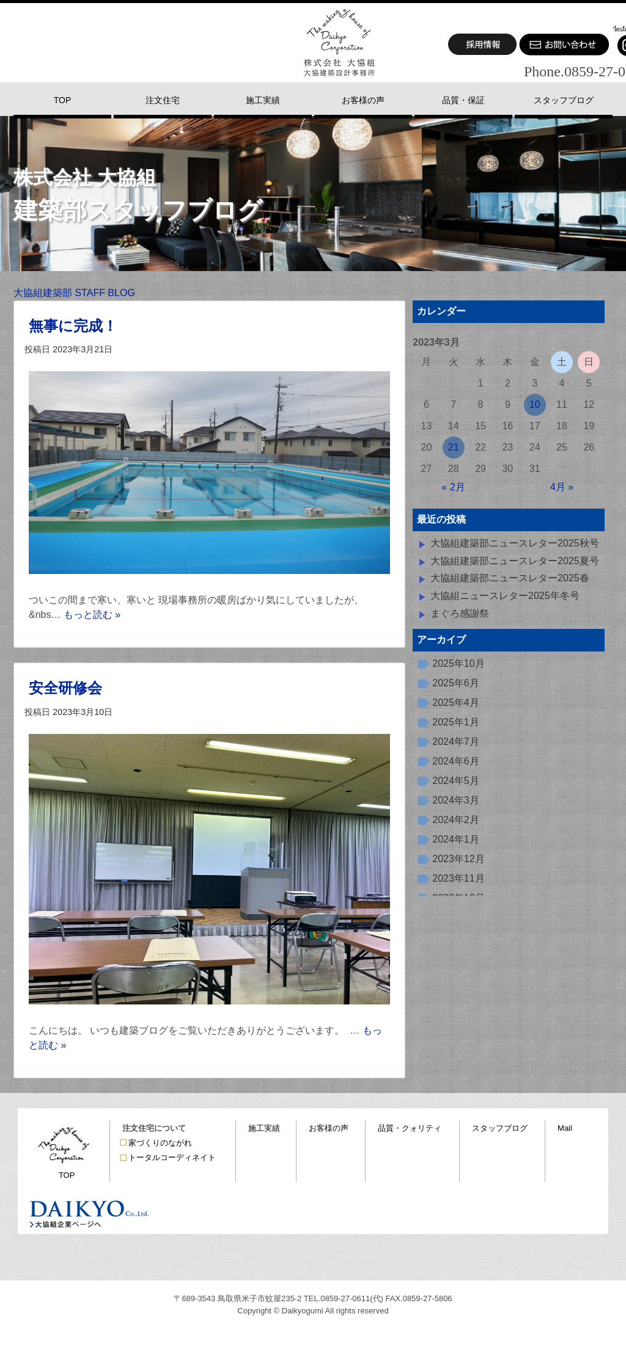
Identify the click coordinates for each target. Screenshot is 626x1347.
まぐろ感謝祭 (459, 613)
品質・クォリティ (409, 1128)
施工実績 (264, 1128)
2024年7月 (455, 741)
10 (534, 404)
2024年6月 (455, 761)
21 (453, 447)
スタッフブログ (500, 1128)
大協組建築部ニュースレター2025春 (509, 578)
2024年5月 (455, 780)
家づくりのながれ (160, 1142)
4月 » (561, 487)
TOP (67, 1175)
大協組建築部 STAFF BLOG (74, 293)
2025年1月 (455, 722)
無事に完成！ (73, 326)
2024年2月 (455, 820)
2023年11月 (458, 878)
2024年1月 (455, 839)
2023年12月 (458, 859)
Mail (565, 1128)
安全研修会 (65, 688)
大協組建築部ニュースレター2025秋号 (514, 543)
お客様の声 (328, 1128)
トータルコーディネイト (172, 1157)
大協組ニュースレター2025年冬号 (505, 595)
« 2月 (453, 487)
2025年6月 (455, 683)
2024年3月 (455, 800)
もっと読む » (92, 614)
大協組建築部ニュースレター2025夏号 (514, 561)
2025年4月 (455, 702)
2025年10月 (458, 663)
